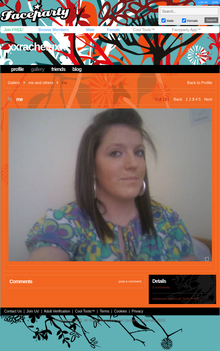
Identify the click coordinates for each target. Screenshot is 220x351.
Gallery (14, 83)
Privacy (137, 311)
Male (90, 30)
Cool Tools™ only (187, 299)
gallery (37, 69)
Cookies (120, 311)
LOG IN (202, 2)
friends (58, 69)
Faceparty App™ (186, 30)
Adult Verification (57, 311)
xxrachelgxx (36, 46)
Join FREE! (14, 30)
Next (208, 99)
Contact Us (13, 311)
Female (113, 30)
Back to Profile (199, 83)
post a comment (130, 281)
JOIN (215, 2)
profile (17, 69)
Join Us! (32, 311)
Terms (104, 311)
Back (177, 99)
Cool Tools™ (144, 30)
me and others (41, 83)
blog (76, 69)
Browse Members (53, 30)
